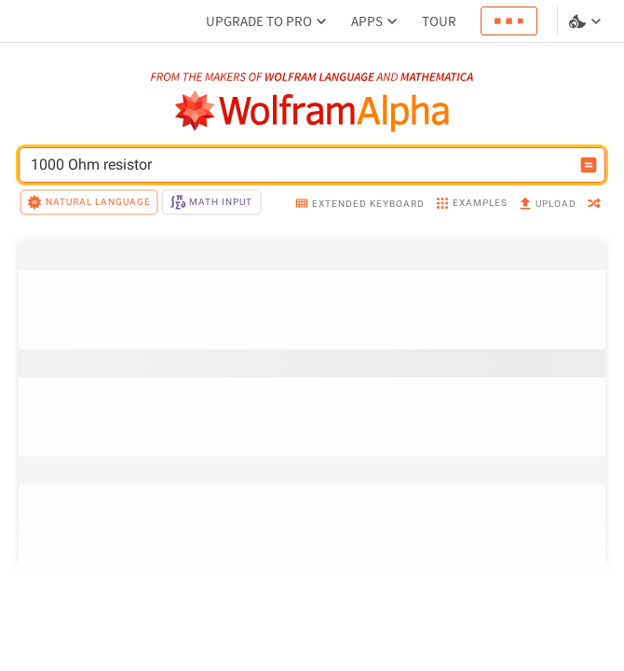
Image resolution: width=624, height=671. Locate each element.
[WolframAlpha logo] (312, 111)
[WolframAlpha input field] (300, 165)
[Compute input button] (588, 165)
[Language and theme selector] (586, 21)
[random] (594, 205)
